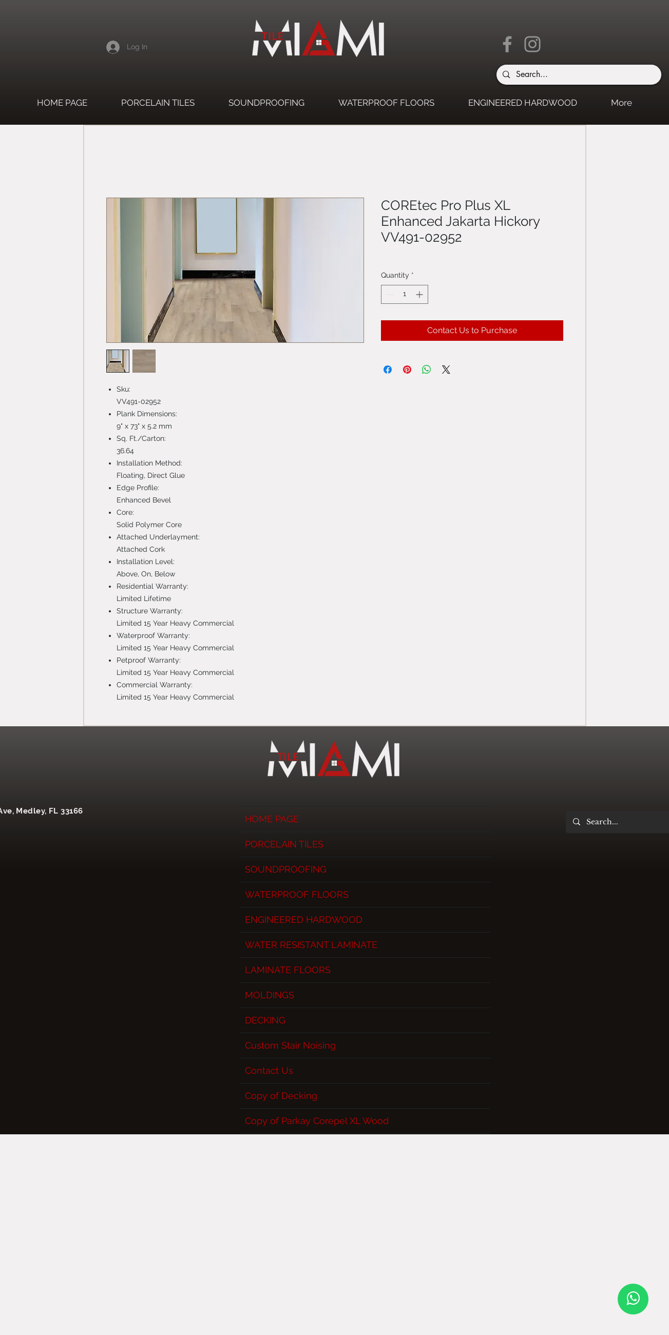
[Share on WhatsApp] (426, 369)
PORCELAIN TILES (284, 844)
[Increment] (420, 294)
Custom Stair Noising (290, 1045)
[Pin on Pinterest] (407, 369)
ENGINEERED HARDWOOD (303, 919)
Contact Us (269, 1070)
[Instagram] (532, 44)
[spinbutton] (404, 294)
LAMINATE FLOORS (288, 969)
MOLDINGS (269, 995)
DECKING (265, 1020)
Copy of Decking (281, 1095)
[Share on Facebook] (387, 369)
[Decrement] (389, 294)
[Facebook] (507, 44)
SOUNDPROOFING (286, 869)
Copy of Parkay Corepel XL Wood (317, 1120)
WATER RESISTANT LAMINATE (311, 944)
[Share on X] (446, 369)
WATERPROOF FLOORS (297, 894)
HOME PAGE (272, 819)
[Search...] (578, 75)
